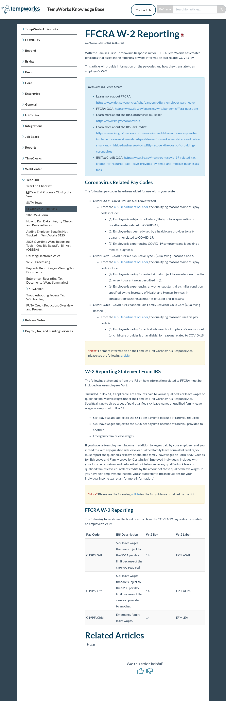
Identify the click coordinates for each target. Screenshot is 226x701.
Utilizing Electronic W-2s (43, 256)
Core (28, 83)
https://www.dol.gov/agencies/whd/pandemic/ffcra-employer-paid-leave (145, 102)
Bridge (29, 61)
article (125, 355)
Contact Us (143, 10)
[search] (195, 9)
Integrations (33, 126)
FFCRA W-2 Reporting (41, 208)
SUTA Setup (34, 202)
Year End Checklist (39, 186)
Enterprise (32, 93)
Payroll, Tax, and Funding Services (49, 331)
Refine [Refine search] (165, 9)
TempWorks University (41, 29)
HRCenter (32, 115)
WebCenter (33, 169)
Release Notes (35, 320)
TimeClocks (33, 158)
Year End (32, 180)
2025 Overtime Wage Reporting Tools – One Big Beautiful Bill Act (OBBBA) (48, 245)
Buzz (28, 72)
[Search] (221, 9)
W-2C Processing (38, 262)
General (31, 104)
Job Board (32, 136)
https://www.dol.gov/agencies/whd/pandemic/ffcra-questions (157, 108)
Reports (30, 147)
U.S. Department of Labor (131, 207)
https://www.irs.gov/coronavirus (118, 121)
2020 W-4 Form (37, 215)
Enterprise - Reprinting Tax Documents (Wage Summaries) (47, 280)
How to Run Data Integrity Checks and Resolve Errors (49, 223)
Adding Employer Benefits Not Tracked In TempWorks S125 (47, 233)
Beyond (30, 50)
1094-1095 (36, 289)
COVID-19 (32, 40)
